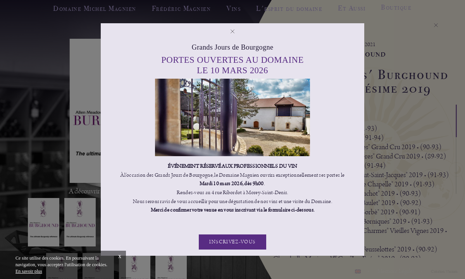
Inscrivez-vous (232, 242)
